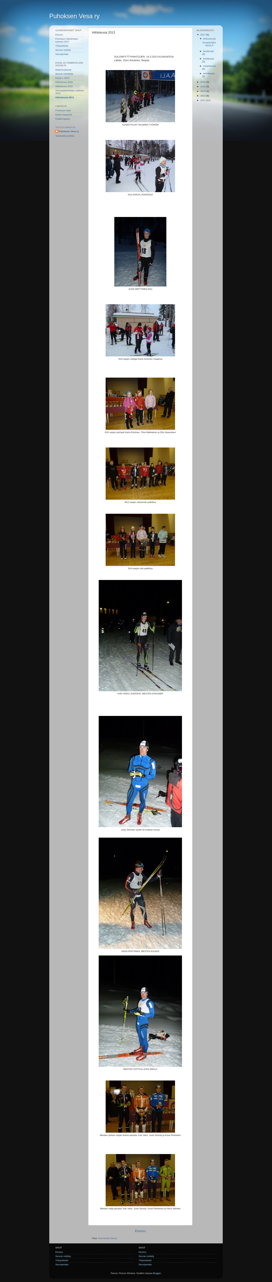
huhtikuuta (208, 58)
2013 (203, 95)
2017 (203, 34)
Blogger (157, 1273)
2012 (203, 100)
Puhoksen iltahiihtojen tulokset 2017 (66, 40)
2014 (203, 91)
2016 (203, 82)
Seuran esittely (63, 50)
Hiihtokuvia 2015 (64, 86)
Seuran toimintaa (64, 73)
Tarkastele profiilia (64, 136)
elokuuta (208, 38)
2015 (203, 86)
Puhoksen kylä (63, 110)
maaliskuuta (209, 66)
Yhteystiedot (61, 46)
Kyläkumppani (62, 119)
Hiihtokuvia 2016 (64, 82)
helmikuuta (208, 73)
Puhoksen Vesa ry (74, 16)
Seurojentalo (62, 54)
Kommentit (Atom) (107, 1238)
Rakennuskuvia (63, 69)
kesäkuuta (208, 51)
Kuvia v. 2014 (62, 78)
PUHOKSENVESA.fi (209, 44)
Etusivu (140, 1231)
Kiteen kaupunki (63, 114)
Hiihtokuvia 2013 (64, 97)
